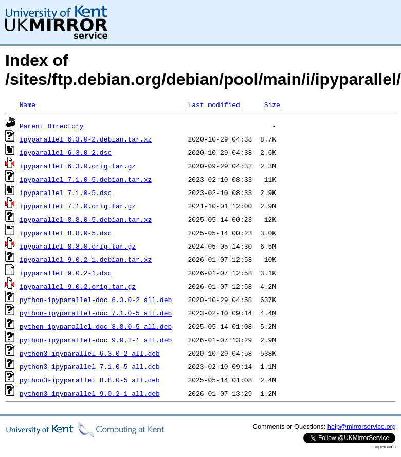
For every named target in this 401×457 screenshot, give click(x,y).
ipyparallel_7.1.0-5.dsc (66, 192)
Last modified (214, 104)
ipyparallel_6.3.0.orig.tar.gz (78, 165)
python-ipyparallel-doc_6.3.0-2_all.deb (96, 299)
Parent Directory (52, 125)
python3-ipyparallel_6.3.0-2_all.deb (90, 353)
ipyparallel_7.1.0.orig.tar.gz (78, 205)
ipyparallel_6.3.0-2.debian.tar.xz (86, 139)
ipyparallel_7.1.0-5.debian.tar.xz (86, 179)
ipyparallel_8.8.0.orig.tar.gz (78, 246)
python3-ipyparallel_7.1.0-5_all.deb (90, 366)
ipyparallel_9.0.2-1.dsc (66, 272)
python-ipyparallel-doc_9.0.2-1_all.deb (96, 339)
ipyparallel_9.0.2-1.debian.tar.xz (86, 259)
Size (272, 104)
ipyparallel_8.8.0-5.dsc (66, 232)
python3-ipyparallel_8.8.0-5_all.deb (90, 379)
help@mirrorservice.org (361, 426)
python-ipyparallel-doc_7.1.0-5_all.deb (96, 313)
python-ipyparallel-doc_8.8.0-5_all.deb (96, 326)
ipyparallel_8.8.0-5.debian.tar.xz (86, 219)
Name (27, 104)
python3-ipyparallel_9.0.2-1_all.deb (90, 393)
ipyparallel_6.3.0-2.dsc (66, 152)
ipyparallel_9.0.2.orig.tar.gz (78, 286)
